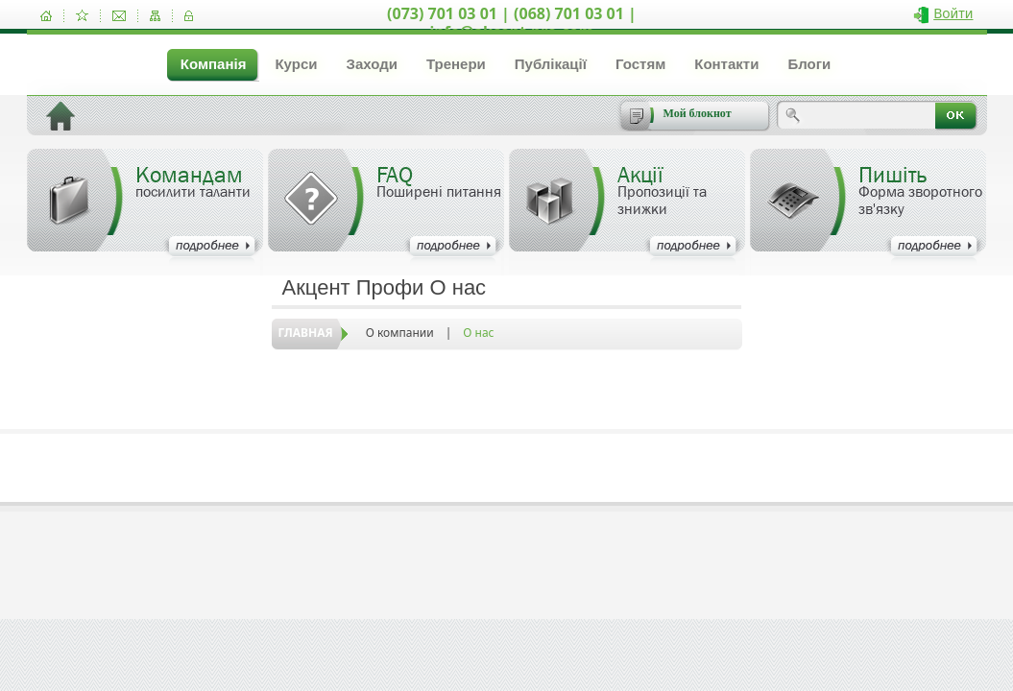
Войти (953, 13)
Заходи (371, 64)
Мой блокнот (697, 113)
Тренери (456, 64)
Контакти (726, 64)
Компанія (214, 64)
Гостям (640, 64)
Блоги (809, 64)
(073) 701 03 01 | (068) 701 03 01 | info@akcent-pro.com (512, 22)
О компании (400, 332)
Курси (296, 64)
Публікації (551, 64)
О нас (478, 332)
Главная (305, 332)
